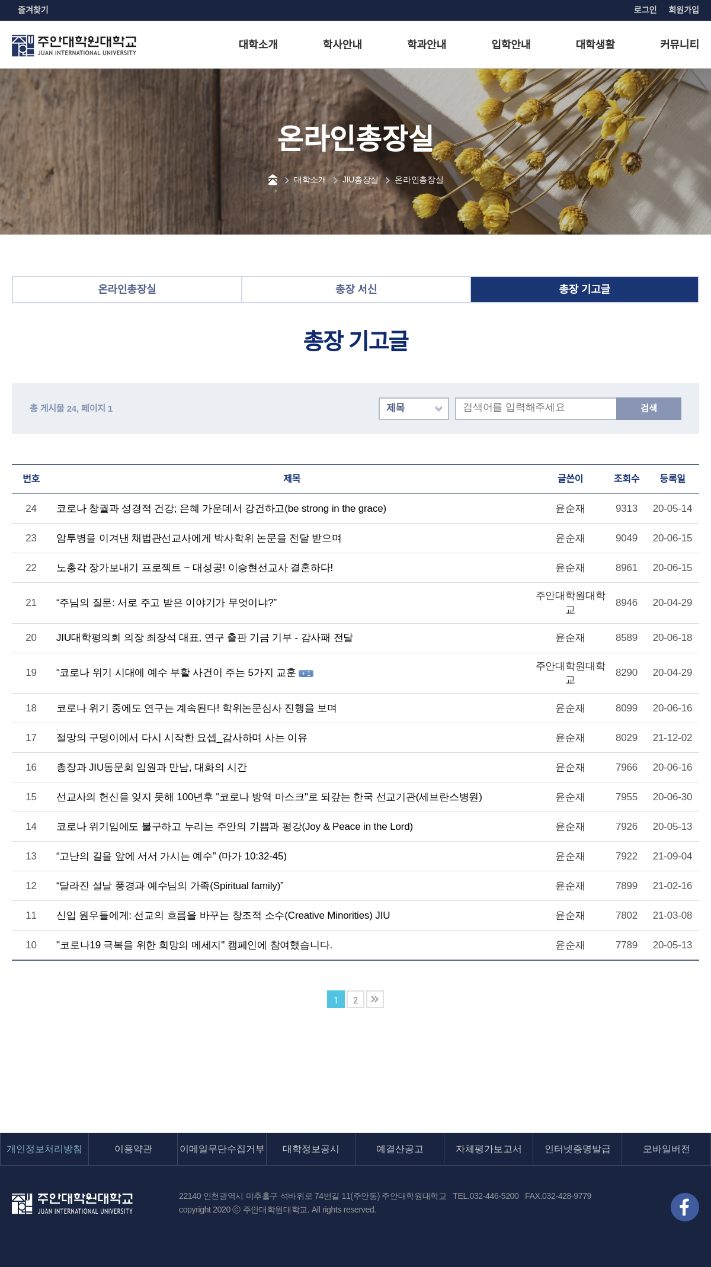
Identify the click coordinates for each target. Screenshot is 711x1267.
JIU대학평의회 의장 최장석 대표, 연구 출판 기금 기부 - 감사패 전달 (204, 637)
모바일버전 (666, 1149)
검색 (648, 408)
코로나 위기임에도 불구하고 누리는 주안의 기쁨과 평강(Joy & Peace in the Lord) (234, 826)
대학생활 (595, 45)
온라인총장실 (419, 179)
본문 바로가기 (0, 0)
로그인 (645, 10)
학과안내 (426, 45)
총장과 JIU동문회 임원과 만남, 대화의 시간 (151, 767)
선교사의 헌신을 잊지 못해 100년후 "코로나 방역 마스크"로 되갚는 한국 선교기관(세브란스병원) (269, 797)
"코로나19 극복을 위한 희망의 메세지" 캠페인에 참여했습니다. (194, 945)
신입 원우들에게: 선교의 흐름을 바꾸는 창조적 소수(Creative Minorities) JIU (223, 915)
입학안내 (510, 45)
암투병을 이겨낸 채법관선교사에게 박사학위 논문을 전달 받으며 (199, 538)
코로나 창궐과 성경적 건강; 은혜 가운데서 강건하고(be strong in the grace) (221, 508)
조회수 (627, 479)
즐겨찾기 (33, 10)
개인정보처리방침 (44, 1149)
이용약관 (133, 1149)
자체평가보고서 (489, 1149)
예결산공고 (400, 1149)
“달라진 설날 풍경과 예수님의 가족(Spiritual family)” (170, 885)
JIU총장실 (360, 179)
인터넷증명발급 (578, 1149)
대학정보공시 (311, 1149)
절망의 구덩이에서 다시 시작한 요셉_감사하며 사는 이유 (182, 737)
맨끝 (375, 999)
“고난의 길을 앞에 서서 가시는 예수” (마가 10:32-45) (171, 856)
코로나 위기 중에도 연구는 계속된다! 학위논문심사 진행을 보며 (196, 708)
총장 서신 (356, 290)
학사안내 (342, 45)
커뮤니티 (679, 45)
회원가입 (683, 10)
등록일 (672, 479)
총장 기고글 (584, 290)
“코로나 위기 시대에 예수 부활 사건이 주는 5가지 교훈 (177, 672)
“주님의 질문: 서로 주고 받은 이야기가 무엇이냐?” (166, 602)
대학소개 (258, 45)
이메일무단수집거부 (222, 1149)
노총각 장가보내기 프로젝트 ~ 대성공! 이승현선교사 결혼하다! (194, 567)
